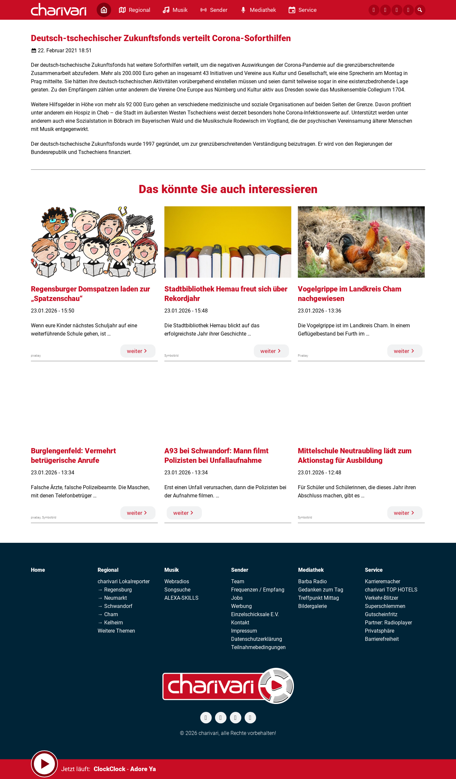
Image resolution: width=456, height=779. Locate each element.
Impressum (244, 631)
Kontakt (240, 622)
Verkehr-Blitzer (381, 598)
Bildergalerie (312, 606)
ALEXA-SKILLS (181, 598)
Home (38, 570)
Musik (171, 570)
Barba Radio (312, 581)
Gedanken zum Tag (320, 590)
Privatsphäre (379, 631)
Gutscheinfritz (381, 614)
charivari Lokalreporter (124, 581)
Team (237, 581)
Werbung (241, 606)
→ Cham (108, 614)
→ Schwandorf (115, 606)
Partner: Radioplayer (388, 622)
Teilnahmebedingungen (258, 647)
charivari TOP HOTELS (391, 590)
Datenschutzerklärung (256, 639)
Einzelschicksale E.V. (255, 614)
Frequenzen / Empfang (257, 590)
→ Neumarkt (112, 598)
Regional (108, 570)
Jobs (237, 598)
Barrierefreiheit (382, 639)
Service (374, 570)
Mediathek (311, 570)
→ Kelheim (110, 622)
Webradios (176, 581)
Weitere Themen (116, 631)
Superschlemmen (385, 606)
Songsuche (177, 590)
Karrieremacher (382, 581)
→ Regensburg (115, 590)
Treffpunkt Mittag (318, 598)
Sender (239, 570)
